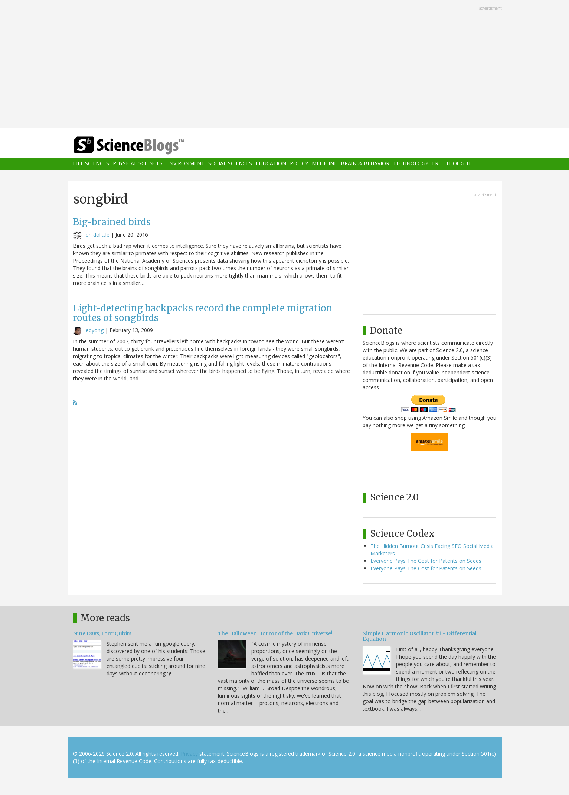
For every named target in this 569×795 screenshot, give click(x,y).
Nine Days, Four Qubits (102, 633)
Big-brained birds (112, 222)
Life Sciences (91, 163)
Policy (299, 163)
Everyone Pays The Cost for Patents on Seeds (425, 560)
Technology (410, 163)
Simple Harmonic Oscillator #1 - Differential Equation (420, 636)
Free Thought (451, 163)
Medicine (324, 163)
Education (271, 163)
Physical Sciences (138, 163)
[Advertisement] (285, 65)
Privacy (189, 753)
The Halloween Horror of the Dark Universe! (275, 633)
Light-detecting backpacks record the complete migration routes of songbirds (203, 313)
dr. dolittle (97, 234)
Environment (185, 163)
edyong (95, 330)
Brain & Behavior (365, 163)
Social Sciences (230, 163)
